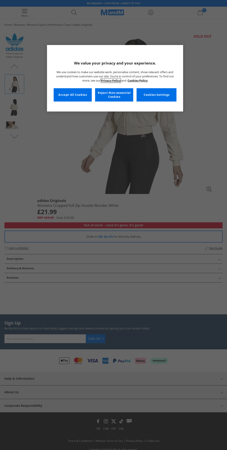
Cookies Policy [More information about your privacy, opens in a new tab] (137, 80)
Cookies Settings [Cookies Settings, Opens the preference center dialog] (156, 95)
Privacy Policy (111, 80)
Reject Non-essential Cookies (114, 95)
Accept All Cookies (72, 95)
